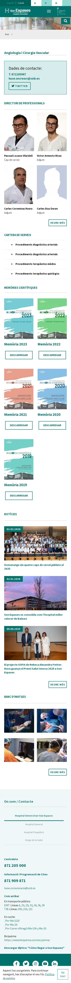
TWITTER (20, 86)
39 (43, 905)
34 (35, 905)
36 (39, 905)
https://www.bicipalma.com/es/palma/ (27, 940)
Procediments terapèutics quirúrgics (37, 273)
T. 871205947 (17, 74)
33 (31, 905)
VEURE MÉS (57, 222)
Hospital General (34, 830)
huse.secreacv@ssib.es (24, 78)
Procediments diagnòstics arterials (36, 244)
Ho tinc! (62, 974)
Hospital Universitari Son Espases (34, 821)
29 (27, 905)
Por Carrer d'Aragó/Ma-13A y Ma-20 (25, 928)
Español (10, 3)
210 (25, 909)
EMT (7, 905)
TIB (6, 909)
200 (20, 909)
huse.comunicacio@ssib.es (20, 888)
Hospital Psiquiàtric (34, 838)
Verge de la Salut (34, 846)
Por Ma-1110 (12, 920)
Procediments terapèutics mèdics (35, 264)
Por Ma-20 (11, 924)
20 (22, 905)
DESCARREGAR (19, 355)
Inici (7, 34)
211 (31, 909)
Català (21, 3)
